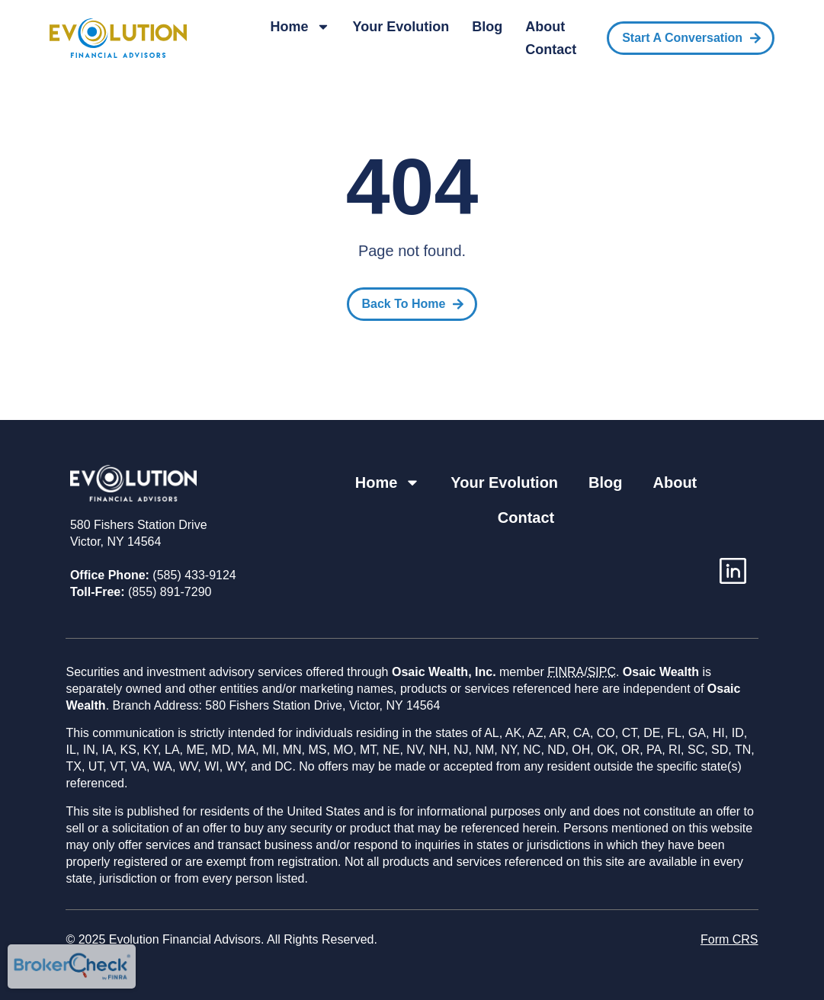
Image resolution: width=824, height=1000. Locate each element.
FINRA (565, 671)
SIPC (602, 671)
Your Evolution (401, 26)
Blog (487, 26)
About (545, 26)
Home (300, 26)
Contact (550, 49)
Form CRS (729, 939)
